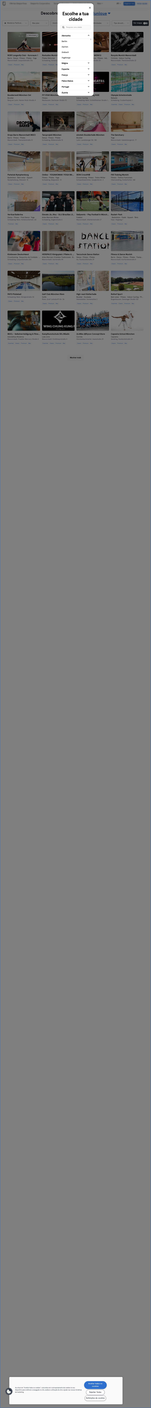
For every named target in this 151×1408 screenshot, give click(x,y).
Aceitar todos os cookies (95, 1385)
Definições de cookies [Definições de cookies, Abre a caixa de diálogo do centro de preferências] (95, 1398)
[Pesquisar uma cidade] (75, 27)
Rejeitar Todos (95, 1392)
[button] (9, 1391)
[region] (66, 1390)
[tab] (75, 46)
